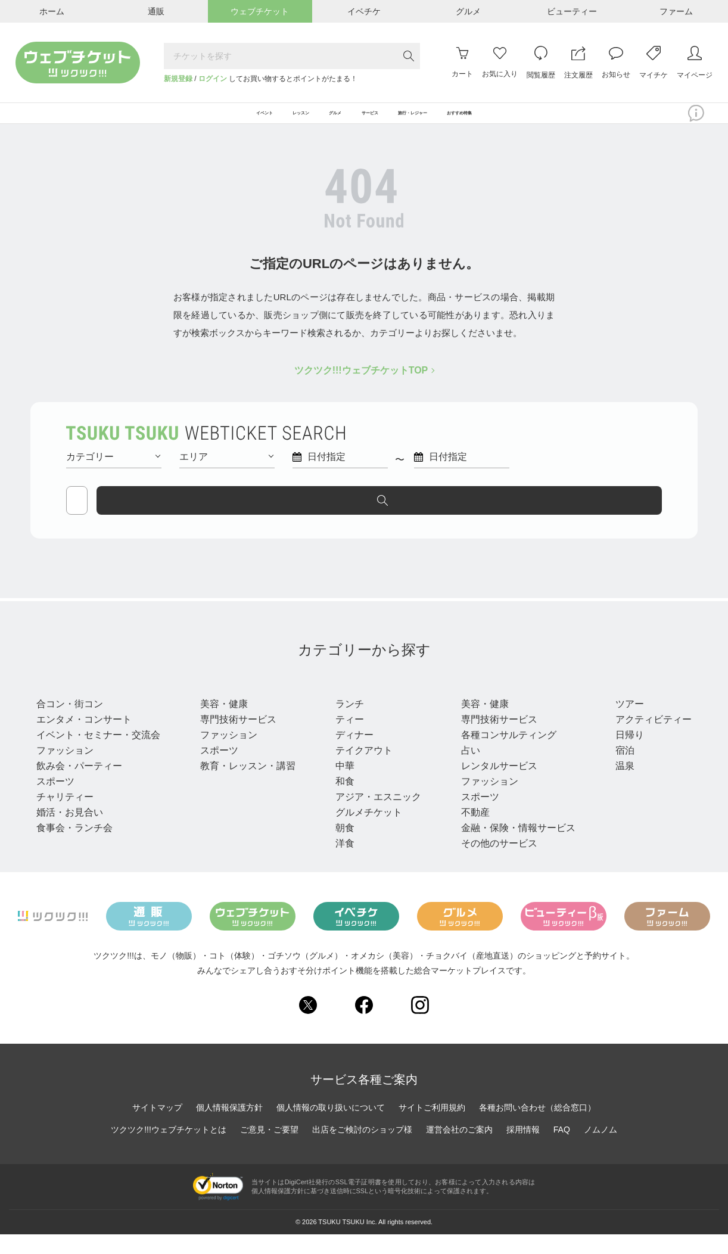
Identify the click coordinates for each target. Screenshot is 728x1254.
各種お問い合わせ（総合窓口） (537, 1127)
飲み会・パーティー (79, 785)
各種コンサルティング (503, 754)
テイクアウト (360, 769)
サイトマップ (157, 1127)
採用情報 (523, 1149)
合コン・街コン (69, 723)
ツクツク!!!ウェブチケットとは (168, 1149)
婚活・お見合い (69, 831)
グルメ (350, 700)
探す (611, 514)
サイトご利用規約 (432, 1127)
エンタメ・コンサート (84, 738)
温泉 (617, 785)
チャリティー (65, 816)
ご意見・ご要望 (269, 1149)
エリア (226, 470)
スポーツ (55, 800)
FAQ (561, 1149)
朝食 (341, 847)
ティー (346, 738)
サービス (479, 700)
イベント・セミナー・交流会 (98, 754)
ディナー (351, 754)
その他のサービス (494, 862)
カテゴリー (113, 470)
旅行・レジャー (650, 700)
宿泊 (617, 769)
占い (465, 769)
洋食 (341, 862)
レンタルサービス (494, 785)
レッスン (222, 700)
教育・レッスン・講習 (246, 785)
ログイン (212, 78)
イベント (60, 700)
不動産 (470, 831)
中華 (341, 785)
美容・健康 (222, 723)
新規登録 (178, 78)
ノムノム (600, 1149)
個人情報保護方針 (229, 1127)
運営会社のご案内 (459, 1149)
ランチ (346, 723)
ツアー (622, 723)
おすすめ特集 (542, 120)
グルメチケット (365, 831)
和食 (341, 800)
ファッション (65, 769)
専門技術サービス (236, 738)
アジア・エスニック (375, 816)
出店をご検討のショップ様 (362, 1149)
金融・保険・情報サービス (513, 847)
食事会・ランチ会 (74, 847)
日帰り (622, 754)
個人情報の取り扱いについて (330, 1127)
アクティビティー (646, 738)
